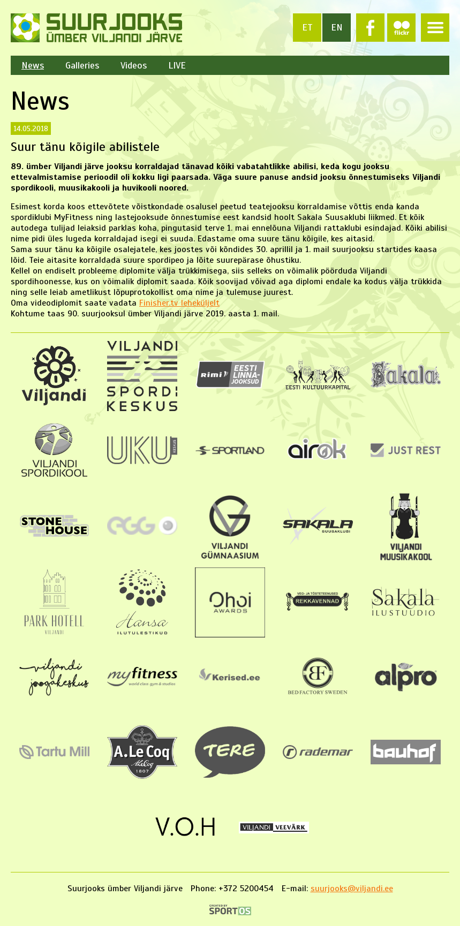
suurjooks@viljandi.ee (352, 888)
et (307, 27)
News (32, 65)
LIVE (177, 65)
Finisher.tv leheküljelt (179, 303)
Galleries (82, 65)
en (337, 27)
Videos (133, 65)
